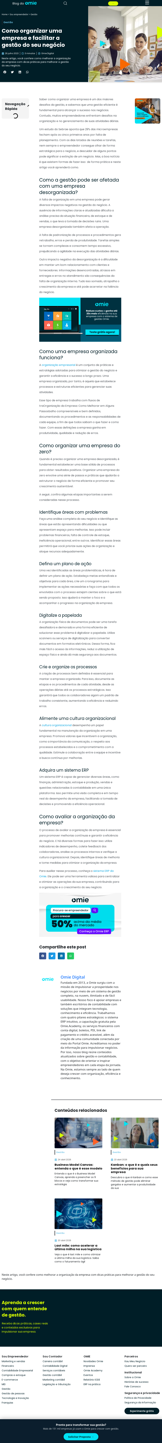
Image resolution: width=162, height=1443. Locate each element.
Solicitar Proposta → (81, 1436)
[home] (24, 3)
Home (5, 14)
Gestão (34, 14)
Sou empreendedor (19, 14)
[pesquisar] (65, 3)
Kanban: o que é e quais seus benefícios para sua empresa (134, 1168)
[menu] (147, 2)
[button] (5, 72)
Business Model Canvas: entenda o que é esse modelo (78, 1167)
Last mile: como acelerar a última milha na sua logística (78, 1247)
